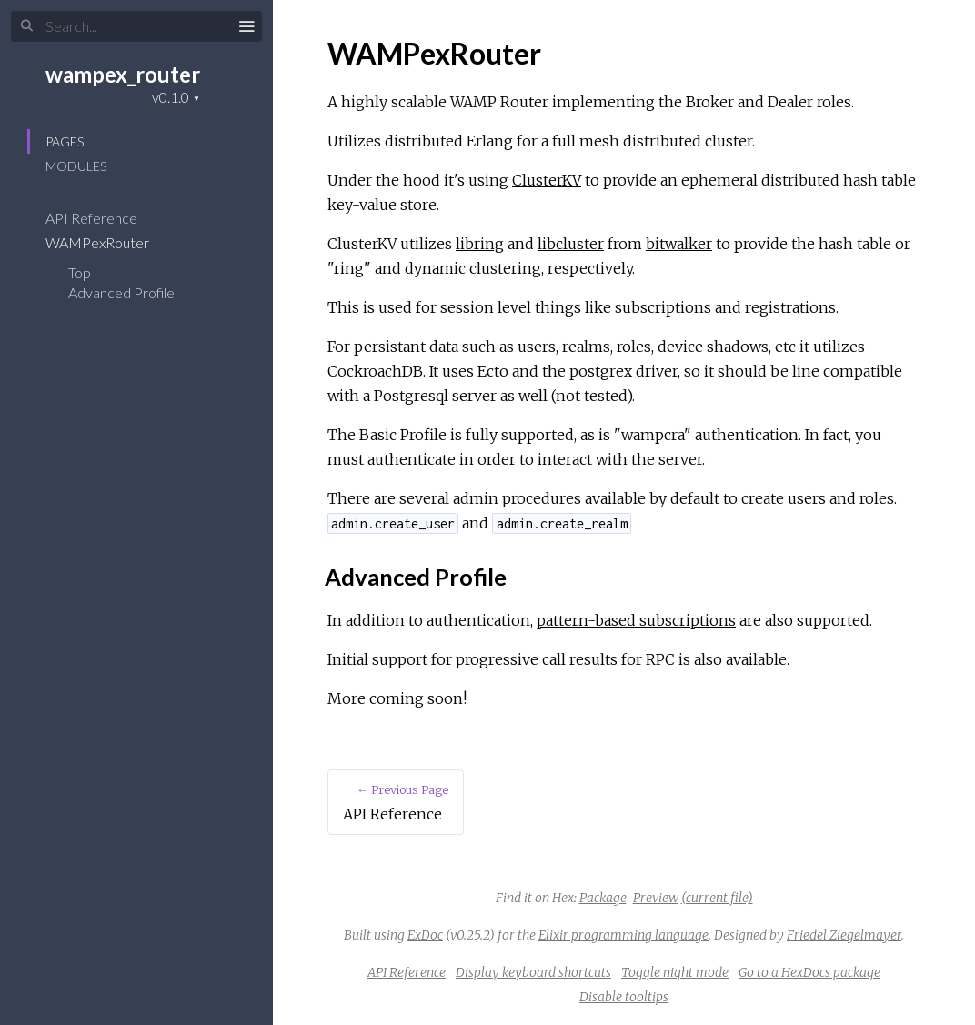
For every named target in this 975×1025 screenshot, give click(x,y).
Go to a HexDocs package (809, 972)
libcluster (571, 244)
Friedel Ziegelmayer (844, 935)
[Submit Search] (27, 26)
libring (480, 244)
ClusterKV (546, 180)
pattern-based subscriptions (636, 620)
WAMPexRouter (109, 242)
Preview (655, 897)
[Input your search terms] (136, 26)
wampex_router (122, 74)
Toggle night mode (675, 972)
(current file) (717, 897)
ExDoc (425, 935)
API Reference (103, 217)
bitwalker (679, 244)
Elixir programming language (623, 935)
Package (603, 897)
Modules (75, 166)
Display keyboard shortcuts (533, 972)
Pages (64, 141)
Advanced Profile (121, 292)
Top (79, 272)
